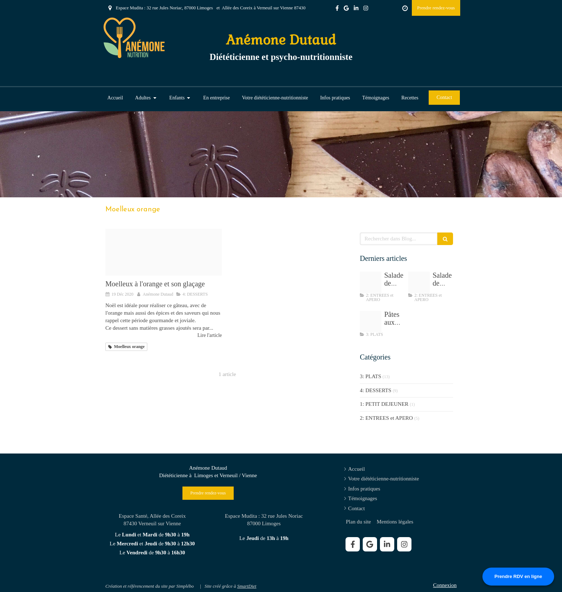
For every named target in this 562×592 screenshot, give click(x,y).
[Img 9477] (163, 252)
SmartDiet (246, 586)
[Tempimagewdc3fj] (370, 321)
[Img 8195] (419, 282)
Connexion (445, 585)
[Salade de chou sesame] (370, 282)
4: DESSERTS (375, 390)
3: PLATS (370, 376)
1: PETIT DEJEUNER (384, 404)
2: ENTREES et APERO (386, 418)
